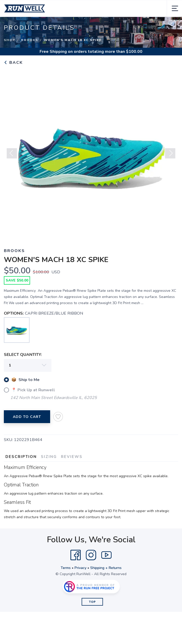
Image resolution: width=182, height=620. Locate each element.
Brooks (29, 40)
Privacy (80, 567)
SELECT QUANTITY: (23, 354)
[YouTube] (106, 555)
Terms (66, 567)
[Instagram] (91, 555)
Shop (9, 40)
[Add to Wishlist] (58, 417)
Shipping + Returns (106, 567)
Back (13, 62)
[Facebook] (75, 555)
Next (170, 153)
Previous (12, 153)
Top (92, 602)
